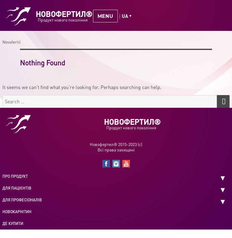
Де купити (12, 223)
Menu (105, 16)
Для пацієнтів (16, 188)
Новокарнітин (16, 211)
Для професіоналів (22, 199)
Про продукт (15, 176)
